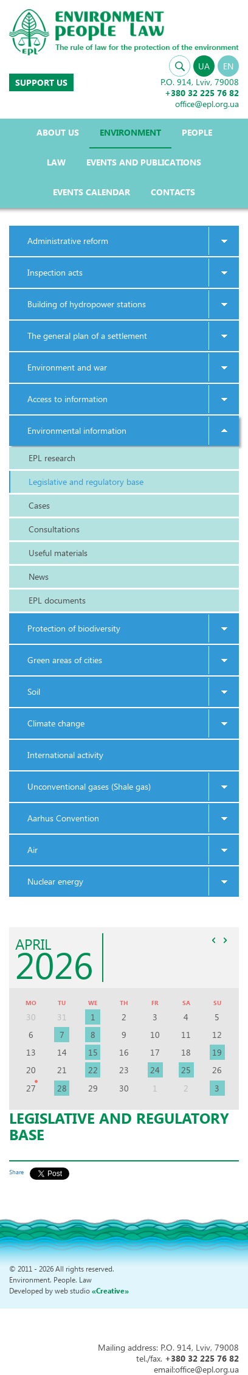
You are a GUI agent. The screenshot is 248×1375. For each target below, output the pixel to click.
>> (225, 940)
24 (155, 1070)
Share (16, 1171)
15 (93, 1052)
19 (217, 1052)
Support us (41, 82)
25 (186, 1070)
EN (228, 66)
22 (93, 1070)
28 (62, 1088)
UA (204, 66)
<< (213, 940)
